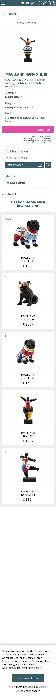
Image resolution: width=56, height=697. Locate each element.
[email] (28, 3)
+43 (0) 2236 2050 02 (16, 158)
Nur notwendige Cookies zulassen (28, 686)
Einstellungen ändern (28, 690)
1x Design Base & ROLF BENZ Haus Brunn (24, 119)
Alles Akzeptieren (28, 678)
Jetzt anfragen (15, 165)
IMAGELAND (11, 97)
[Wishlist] (23, 3)
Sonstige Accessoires (17, 107)
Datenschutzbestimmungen (17, 667)
